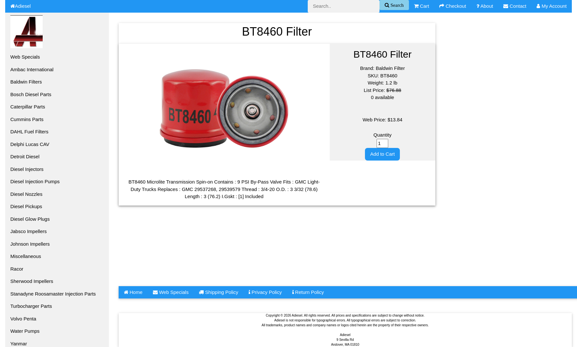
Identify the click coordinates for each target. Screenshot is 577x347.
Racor (16, 269)
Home (133, 292)
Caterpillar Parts (27, 106)
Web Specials (25, 57)
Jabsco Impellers (28, 231)
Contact (514, 6)
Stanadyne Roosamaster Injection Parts (53, 294)
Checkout (452, 6)
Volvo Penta (23, 318)
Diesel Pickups (26, 206)
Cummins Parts (27, 119)
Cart (421, 6)
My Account (552, 6)
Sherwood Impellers (31, 281)
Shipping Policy (218, 292)
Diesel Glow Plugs (30, 219)
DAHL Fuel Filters (29, 131)
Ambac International (31, 69)
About (484, 6)
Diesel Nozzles (26, 194)
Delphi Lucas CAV (29, 144)
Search (396, 5)
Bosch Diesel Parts (30, 94)
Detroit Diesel (24, 156)
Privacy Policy (265, 292)
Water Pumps (24, 331)
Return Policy (308, 292)
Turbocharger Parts (31, 306)
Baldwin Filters (26, 81)
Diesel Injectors (27, 169)
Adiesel (20, 6)
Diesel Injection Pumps (35, 181)
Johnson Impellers (30, 244)
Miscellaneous (25, 256)
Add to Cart (382, 154)
